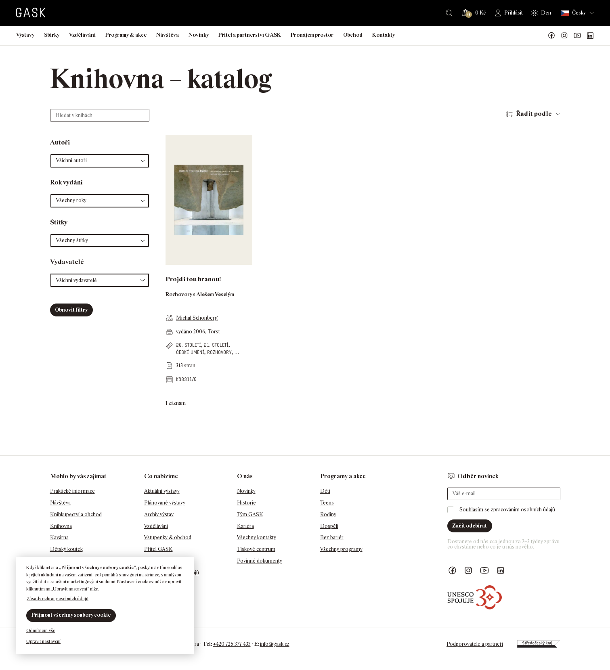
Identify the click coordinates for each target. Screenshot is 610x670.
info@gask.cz (274, 644)
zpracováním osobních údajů (523, 510)
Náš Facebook (551, 35)
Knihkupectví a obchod (76, 514)
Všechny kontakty (256, 537)
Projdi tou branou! (193, 279)
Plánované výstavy (164, 503)
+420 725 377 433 (232, 644)
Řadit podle (534, 113)
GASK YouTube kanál (577, 35)
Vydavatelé (67, 262)
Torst (214, 332)
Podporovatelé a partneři (474, 644)
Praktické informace (72, 491)
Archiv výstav (159, 514)
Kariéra (245, 526)
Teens (327, 503)
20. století (188, 345)
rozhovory (219, 352)
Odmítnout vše (40, 630)
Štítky (58, 222)
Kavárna (59, 537)
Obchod (353, 35)
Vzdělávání (82, 35)
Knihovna (61, 526)
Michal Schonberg (197, 318)
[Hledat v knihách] (100, 115)
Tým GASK (250, 514)
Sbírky (51, 35)
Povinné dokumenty (259, 561)
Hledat (449, 13)
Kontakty (383, 35)
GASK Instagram (564, 35)
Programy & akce (126, 35)
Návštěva (167, 35)
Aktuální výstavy (162, 491)
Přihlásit (513, 13)
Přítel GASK (158, 549)
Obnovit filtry (71, 310)
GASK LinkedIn (590, 35)
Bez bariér (332, 537)
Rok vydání (66, 182)
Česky (573, 13)
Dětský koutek (66, 549)
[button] (100, 161)
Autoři (60, 142)
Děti (325, 491)
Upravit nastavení (43, 641)
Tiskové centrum (256, 549)
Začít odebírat (469, 526)
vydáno (184, 332)
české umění (190, 352)
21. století (216, 345)
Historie (246, 503)
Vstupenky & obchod (167, 537)
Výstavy (25, 35)
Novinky (199, 35)
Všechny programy (341, 549)
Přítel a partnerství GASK (249, 35)
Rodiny (328, 514)
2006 (199, 332)
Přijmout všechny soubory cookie (71, 615)
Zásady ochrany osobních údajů (57, 598)
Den (546, 13)
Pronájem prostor (312, 35)
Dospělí (329, 526)
